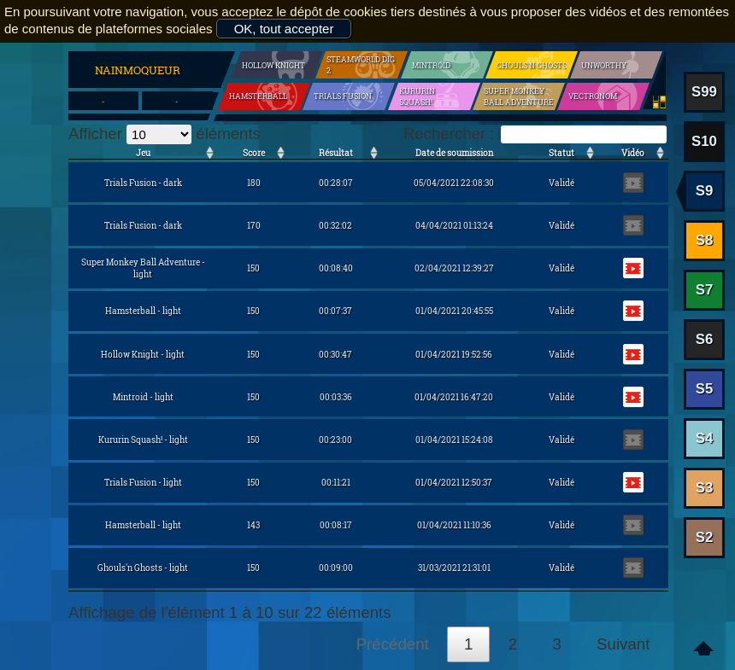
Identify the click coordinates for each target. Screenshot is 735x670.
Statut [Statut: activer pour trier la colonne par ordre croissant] (561, 153)
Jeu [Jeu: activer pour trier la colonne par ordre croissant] (143, 153)
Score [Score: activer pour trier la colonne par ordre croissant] (254, 153)
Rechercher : (535, 134)
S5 (705, 389)
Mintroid (431, 65)
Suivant (623, 644)
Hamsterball (258, 96)
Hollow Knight (273, 65)
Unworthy (603, 65)
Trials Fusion (343, 96)
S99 (704, 92)
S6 (705, 339)
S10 (704, 141)
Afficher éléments (164, 134)
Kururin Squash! (417, 96)
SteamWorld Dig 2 (360, 65)
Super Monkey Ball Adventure (519, 96)
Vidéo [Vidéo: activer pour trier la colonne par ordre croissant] (632, 153)
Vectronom (592, 96)
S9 (705, 191)
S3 (705, 488)
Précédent (392, 644)
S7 (705, 290)
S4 (705, 438)
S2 (705, 537)
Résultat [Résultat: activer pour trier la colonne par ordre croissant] (336, 153)
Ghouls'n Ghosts (532, 65)
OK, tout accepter (284, 28)
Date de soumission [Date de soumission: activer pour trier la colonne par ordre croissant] (454, 153)
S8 (705, 240)
